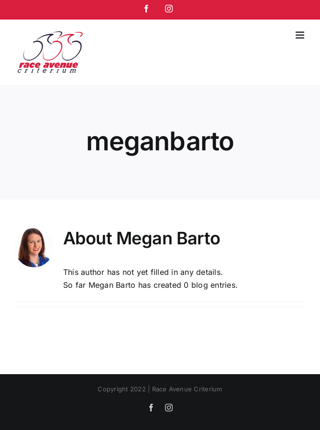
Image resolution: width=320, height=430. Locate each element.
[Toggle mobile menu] (301, 35)
